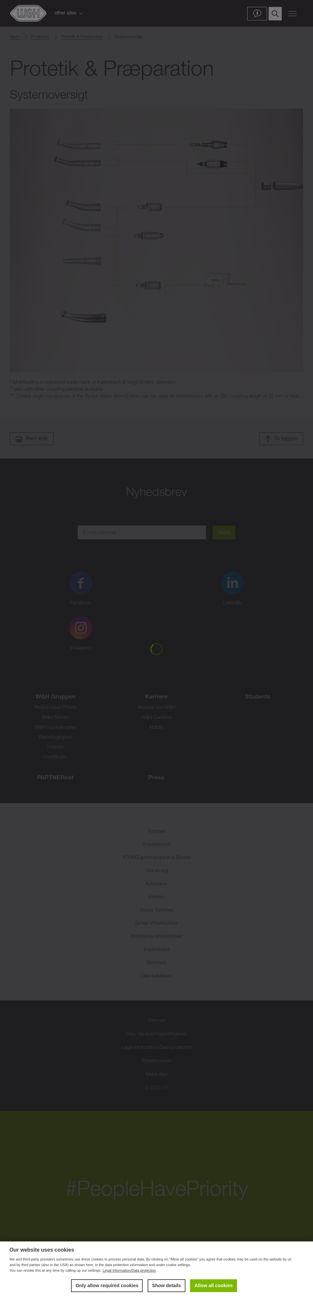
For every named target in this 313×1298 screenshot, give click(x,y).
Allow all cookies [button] (214, 1285)
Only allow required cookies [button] (107, 1285)
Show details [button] (166, 1285)
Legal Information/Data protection (129, 1270)
